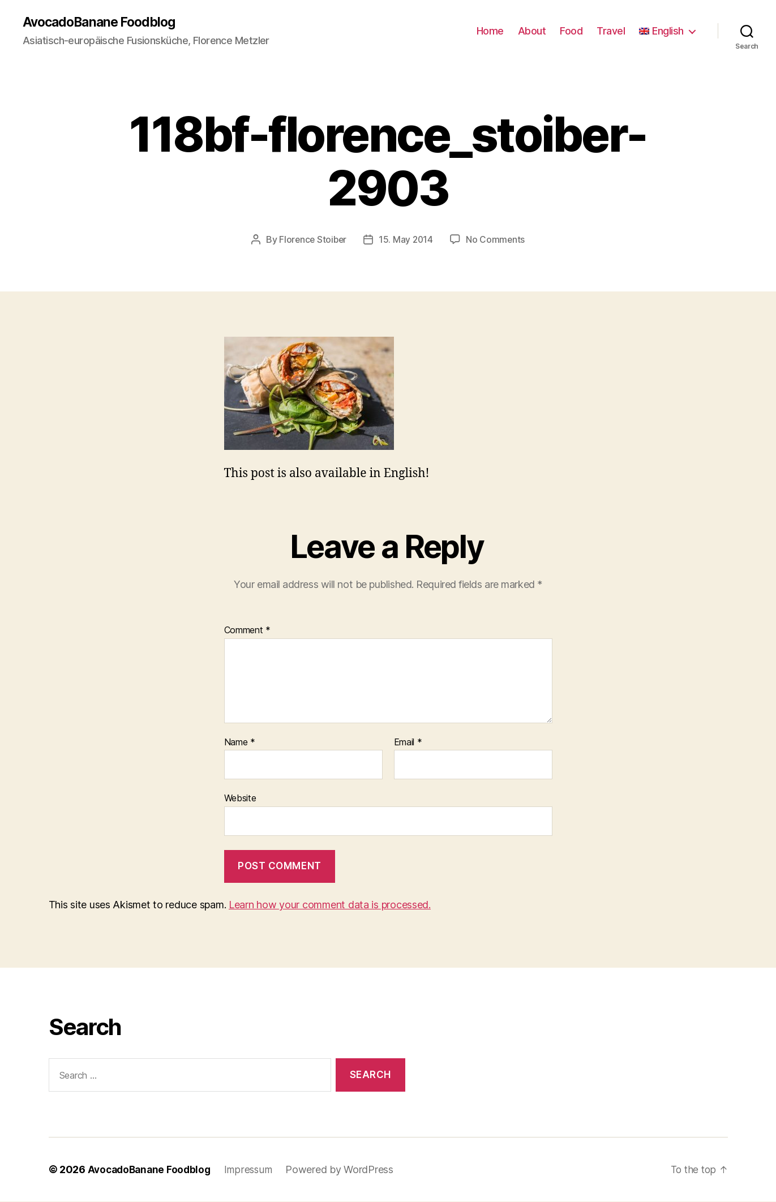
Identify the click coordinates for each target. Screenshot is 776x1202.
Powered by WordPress (345, 1170)
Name (239, 743)
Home (490, 31)
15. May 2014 (407, 240)
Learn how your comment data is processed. (330, 905)
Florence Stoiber (312, 240)
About (532, 31)
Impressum (253, 1170)
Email (408, 743)
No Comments (496, 240)
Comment (247, 631)
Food (571, 31)
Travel (611, 31)
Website (240, 798)
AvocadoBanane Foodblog (103, 22)
